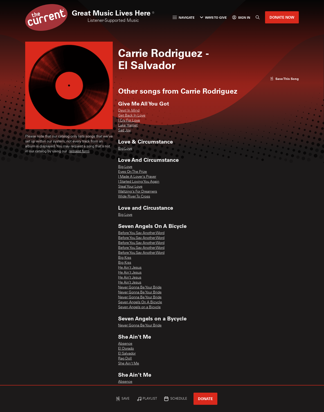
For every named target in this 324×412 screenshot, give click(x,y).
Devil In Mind (129, 111)
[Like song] (284, 78)
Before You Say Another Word (141, 233)
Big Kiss (124, 258)
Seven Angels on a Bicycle (139, 307)
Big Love (125, 149)
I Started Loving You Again (138, 182)
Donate (205, 398)
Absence (125, 344)
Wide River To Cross (134, 196)
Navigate (184, 17)
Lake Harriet (127, 125)
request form (79, 151)
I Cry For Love (129, 120)
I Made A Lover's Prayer (137, 177)
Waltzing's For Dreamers (137, 192)
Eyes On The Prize (132, 172)
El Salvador (127, 354)
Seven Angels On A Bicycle (140, 302)
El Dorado (126, 349)
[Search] (257, 17)
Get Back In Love (131, 115)
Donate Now (282, 17)
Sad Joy (124, 130)
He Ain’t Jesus (129, 277)
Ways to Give (213, 17)
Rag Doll (125, 358)
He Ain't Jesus (130, 268)
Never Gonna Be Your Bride (140, 287)
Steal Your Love (130, 187)
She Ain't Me (128, 363)
